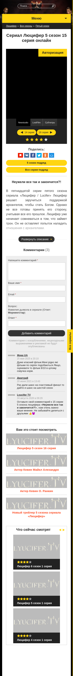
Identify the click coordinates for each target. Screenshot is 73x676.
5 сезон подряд (36, 162)
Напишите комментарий (22, 260)
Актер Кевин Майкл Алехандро (36, 469)
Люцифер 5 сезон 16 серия (36, 448)
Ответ (11, 317)
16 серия (43, 132)
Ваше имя (14, 282)
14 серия (29, 132)
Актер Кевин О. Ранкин (36, 491)
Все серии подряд (36, 169)
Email (11, 294)
